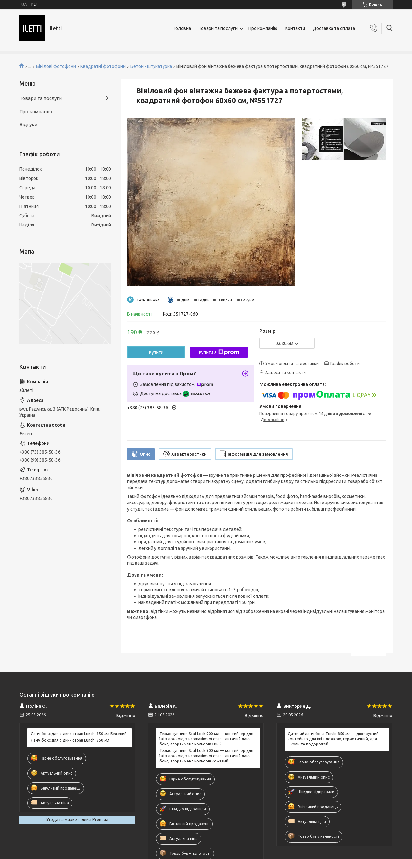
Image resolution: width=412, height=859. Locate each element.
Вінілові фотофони (56, 66)
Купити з (219, 352)
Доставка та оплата (334, 28)
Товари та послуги (218, 28)
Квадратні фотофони (103, 66)
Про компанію (262, 28)
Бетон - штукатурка (151, 66)
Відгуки (28, 124)
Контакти (295, 28)
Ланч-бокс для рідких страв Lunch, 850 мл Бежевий (78, 734)
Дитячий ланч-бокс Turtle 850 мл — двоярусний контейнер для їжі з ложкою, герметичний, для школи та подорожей (333, 739)
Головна (182, 28)
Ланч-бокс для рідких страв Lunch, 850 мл (70, 740)
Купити (156, 352)
